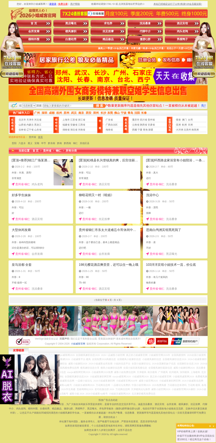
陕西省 (143, 124)
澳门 (184, 119)
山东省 (37, 129)
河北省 (37, 119)
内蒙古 (30, 124)
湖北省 (73, 129)
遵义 (30, 143)
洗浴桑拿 (145, 23)
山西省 (22, 124)
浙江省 (81, 119)
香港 (178, 119)
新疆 (150, 129)
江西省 (81, 124)
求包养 (108, 23)
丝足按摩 (108, 31)
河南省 (81, 129)
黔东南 (51, 143)
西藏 (134, 129)
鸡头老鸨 (182, 31)
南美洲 (195, 129)
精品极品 (108, 39)
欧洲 (184, 124)
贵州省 (151, 119)
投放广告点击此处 (108, 400)
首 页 (34, 23)
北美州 (187, 129)
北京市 (22, 119)
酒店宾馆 (182, 23)
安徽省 (73, 124)
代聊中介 (145, 31)
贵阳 (14, 143)
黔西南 (67, 143)
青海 (145, 129)
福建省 (66, 124)
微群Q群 (145, 39)
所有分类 (71, 150)
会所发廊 (33, 31)
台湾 (190, 119)
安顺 (36, 143)
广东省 (109, 119)
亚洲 (178, 124)
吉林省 (22, 129)
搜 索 (99, 105)
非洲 (190, 124)
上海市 (66, 119)
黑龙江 (37, 124)
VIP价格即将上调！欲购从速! (192, 431)
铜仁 (75, 143)
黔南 (59, 143)
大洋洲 (179, 129)
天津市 (30, 119)
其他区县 (84, 143)
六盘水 (22, 143)
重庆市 (135, 119)
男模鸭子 (182, 39)
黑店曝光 (70, 23)
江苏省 (73, 119)
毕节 (43, 143)
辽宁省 (30, 129)
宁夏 (140, 129)
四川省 (143, 119)
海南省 (109, 129)
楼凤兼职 (70, 31)
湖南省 (66, 129)
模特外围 (33, 39)
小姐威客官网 (78, 343)
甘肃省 (151, 124)
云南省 (135, 124)
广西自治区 (112, 124)
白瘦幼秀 (70, 39)
